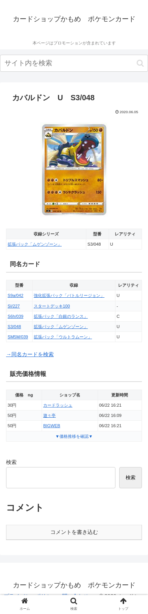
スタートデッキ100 (52, 306)
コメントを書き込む (74, 532)
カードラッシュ (57, 405)
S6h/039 (15, 316)
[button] (140, 63)
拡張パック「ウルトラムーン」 (63, 337)
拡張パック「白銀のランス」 (61, 316)
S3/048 (14, 326)
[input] (74, 63)
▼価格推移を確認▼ (74, 436)
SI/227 (14, 306)
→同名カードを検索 (30, 354)
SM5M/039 (18, 337)
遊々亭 (49, 415)
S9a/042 (15, 295)
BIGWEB (51, 425)
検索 (11, 462)
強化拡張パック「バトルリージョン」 (69, 295)
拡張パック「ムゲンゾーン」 (35, 244)
